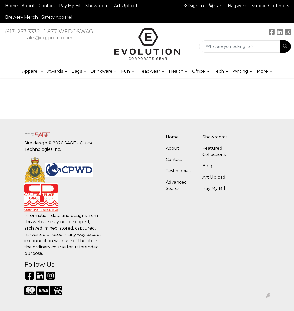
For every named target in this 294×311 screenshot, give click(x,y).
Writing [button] (240, 71)
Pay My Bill (70, 5)
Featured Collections (214, 151)
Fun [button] (125, 71)
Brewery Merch (21, 17)
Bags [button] (77, 71)
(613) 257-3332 (22, 31)
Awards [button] (55, 71)
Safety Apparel (56, 17)
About (28, 5)
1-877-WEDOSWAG (68, 31)
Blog (207, 165)
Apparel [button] (30, 71)
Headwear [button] (149, 71)
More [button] (262, 71)
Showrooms (97, 5)
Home (11, 5)
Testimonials (178, 170)
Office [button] (198, 71)
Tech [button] (218, 71)
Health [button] (176, 71)
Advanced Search (176, 185)
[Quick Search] (239, 46)
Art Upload (125, 5)
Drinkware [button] (101, 71)
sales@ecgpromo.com (49, 37)
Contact (47, 5)
